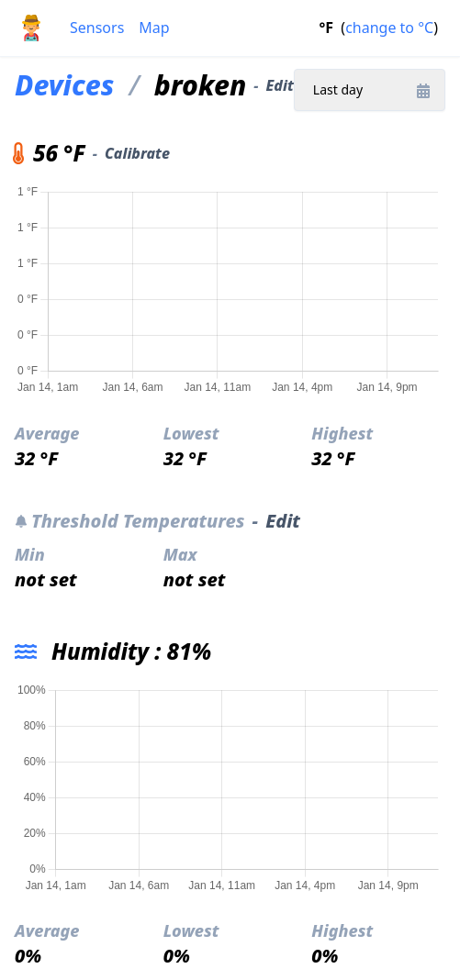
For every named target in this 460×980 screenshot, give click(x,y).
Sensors (97, 27)
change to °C (389, 27)
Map (154, 27)
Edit (280, 85)
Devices (64, 85)
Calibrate (137, 153)
